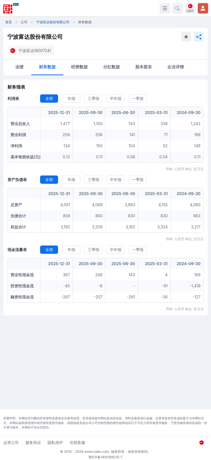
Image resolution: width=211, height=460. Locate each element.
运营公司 (11, 442)
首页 (8, 22)
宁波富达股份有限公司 (52, 22)
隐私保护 (55, 442)
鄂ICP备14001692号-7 (105, 457)
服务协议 (33, 442)
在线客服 (77, 442)
